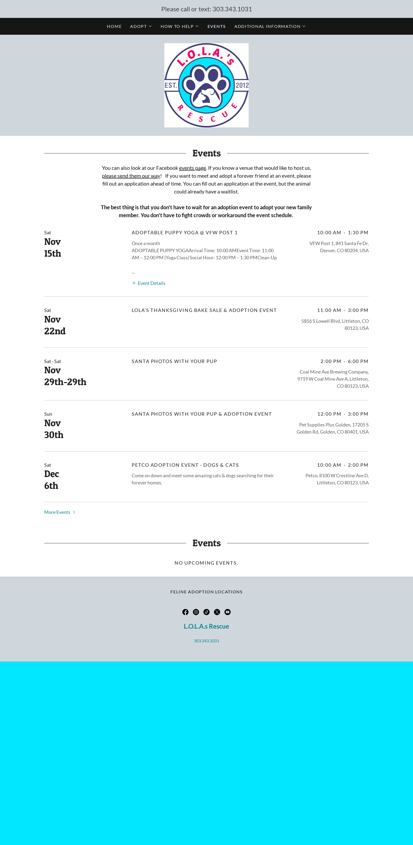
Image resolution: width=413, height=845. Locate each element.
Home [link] (114, 26)
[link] (206, 85)
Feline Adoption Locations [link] (206, 591)
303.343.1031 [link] (232, 9)
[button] (141, 26)
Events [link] (217, 26)
